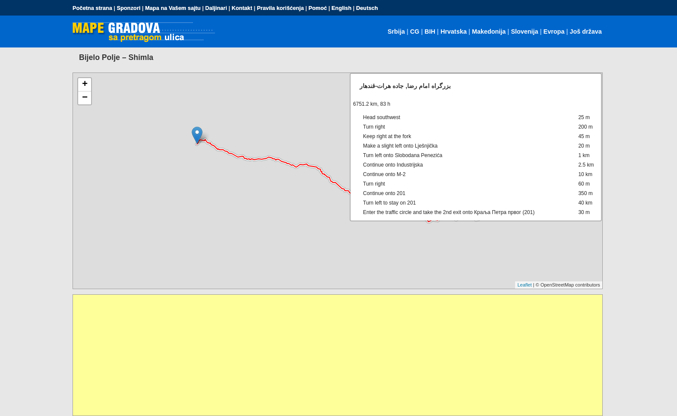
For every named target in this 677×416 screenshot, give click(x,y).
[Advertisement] (332, 355)
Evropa (554, 31)
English (341, 8)
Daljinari (216, 8)
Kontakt (242, 8)
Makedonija (489, 31)
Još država (585, 31)
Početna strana (92, 8)
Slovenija (524, 31)
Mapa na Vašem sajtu (173, 8)
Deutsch (367, 8)
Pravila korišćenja (280, 8)
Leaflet (524, 284)
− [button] (85, 97)
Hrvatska (453, 31)
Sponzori (128, 8)
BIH (429, 31)
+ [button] (85, 84)
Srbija (396, 31)
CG (415, 31)
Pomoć (317, 8)
